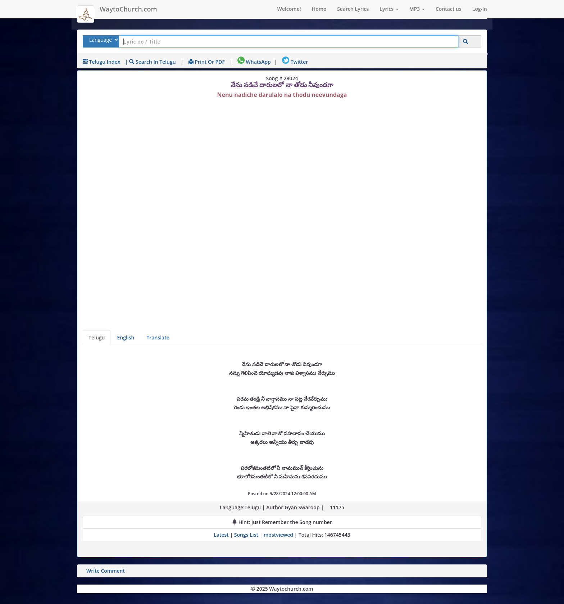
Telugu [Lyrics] (96, 337)
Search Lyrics (353, 8)
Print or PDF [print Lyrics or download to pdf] (206, 61)
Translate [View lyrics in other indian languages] (157, 337)
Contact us (448, 8)
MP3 (417, 8)
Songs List (246, 534)
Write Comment (105, 570)
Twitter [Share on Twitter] (295, 61)
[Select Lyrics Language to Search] (102, 40)
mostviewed (278, 534)
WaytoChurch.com (128, 9)
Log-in (479, 8)
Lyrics (388, 8)
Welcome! (289, 8)
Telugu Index (101, 61)
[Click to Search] (465, 41)
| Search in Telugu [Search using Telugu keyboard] (150, 61)
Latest (222, 534)
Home (319, 8)
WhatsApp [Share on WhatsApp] (254, 61)
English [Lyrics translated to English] (125, 337)
